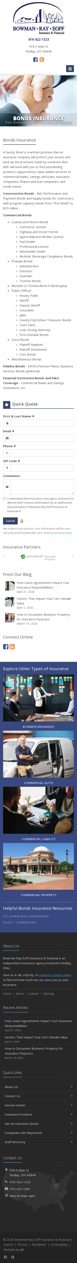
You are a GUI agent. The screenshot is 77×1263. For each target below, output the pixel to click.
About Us (38, 1087)
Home (7, 993)
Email (9, 431)
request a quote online (55, 975)
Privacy (22, 1244)
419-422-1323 (20, 1182)
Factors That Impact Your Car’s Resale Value (39, 603)
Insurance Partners (22, 547)
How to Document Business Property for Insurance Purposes (39, 619)
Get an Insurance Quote (38, 1123)
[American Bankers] (38, 557)
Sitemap (48, 993)
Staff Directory (38, 1142)
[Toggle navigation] (70, 68)
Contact (33, 993)
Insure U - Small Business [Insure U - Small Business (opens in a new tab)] (19, 922)
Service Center (38, 1105)
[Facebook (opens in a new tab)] (35, 59)
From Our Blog (17, 574)
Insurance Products (38, 1114)
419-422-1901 (20, 1189)
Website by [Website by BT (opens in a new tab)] (13, 1249)
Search (8, 1244)
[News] (42, 59)
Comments (11, 476)
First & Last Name (18, 416)
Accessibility (59, 1244)
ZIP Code (11, 461)
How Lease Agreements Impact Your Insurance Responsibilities (39, 587)
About (20, 993)
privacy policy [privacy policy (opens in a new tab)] (63, 533)
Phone (9, 446)
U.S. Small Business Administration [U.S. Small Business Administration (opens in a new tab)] (26, 916)
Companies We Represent (38, 1133)
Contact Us (38, 1096)
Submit (10, 521)
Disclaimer (39, 1244)
